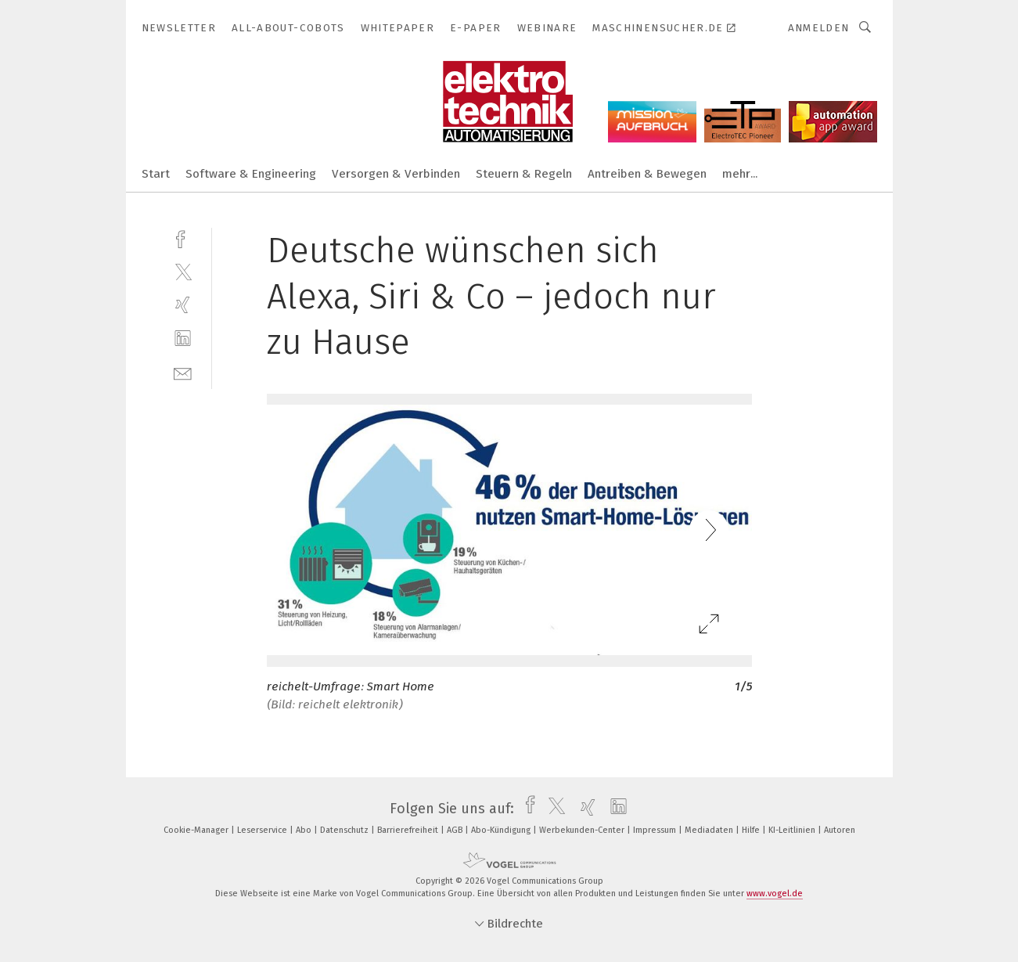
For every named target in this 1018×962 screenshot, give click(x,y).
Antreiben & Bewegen (647, 174)
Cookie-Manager (197, 830)
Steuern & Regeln (524, 174)
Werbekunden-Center (583, 830)
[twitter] (182, 271)
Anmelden (819, 27)
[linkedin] (182, 338)
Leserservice (263, 830)
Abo (305, 830)
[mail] (182, 372)
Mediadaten (710, 830)
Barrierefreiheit (409, 830)
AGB (456, 830)
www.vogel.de (774, 893)
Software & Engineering (250, 174)
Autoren (839, 830)
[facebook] (182, 237)
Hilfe (752, 830)
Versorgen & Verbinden (396, 174)
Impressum (655, 830)
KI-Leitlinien (793, 830)
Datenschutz (345, 830)
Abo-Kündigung (502, 830)
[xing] (182, 305)
